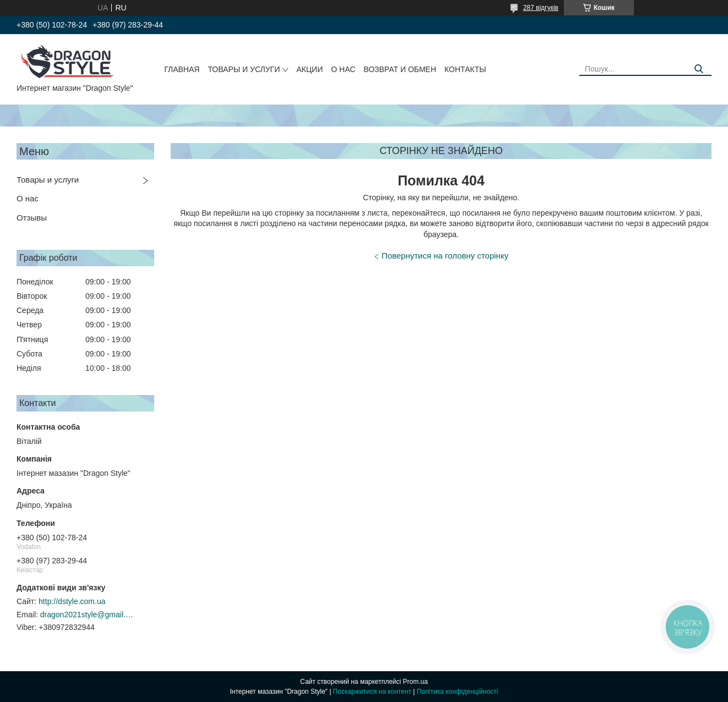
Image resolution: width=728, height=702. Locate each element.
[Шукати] (699, 69)
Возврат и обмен (399, 69)
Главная (181, 69)
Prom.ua (415, 681)
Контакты (465, 69)
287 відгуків (540, 8)
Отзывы (32, 217)
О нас (343, 69)
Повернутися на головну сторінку (445, 255)
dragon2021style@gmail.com (87, 614)
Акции (309, 69)
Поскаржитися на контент (372, 691)
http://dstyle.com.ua (72, 601)
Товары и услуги (244, 69)
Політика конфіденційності (457, 691)
